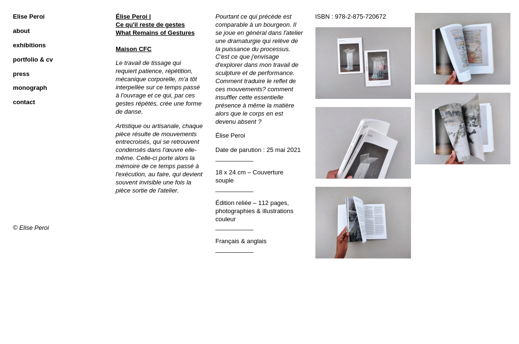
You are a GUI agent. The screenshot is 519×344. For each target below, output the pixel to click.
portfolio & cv (33, 59)
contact (24, 102)
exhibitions (29, 45)
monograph (30, 87)
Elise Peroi (28, 16)
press (21, 73)
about (21, 30)
